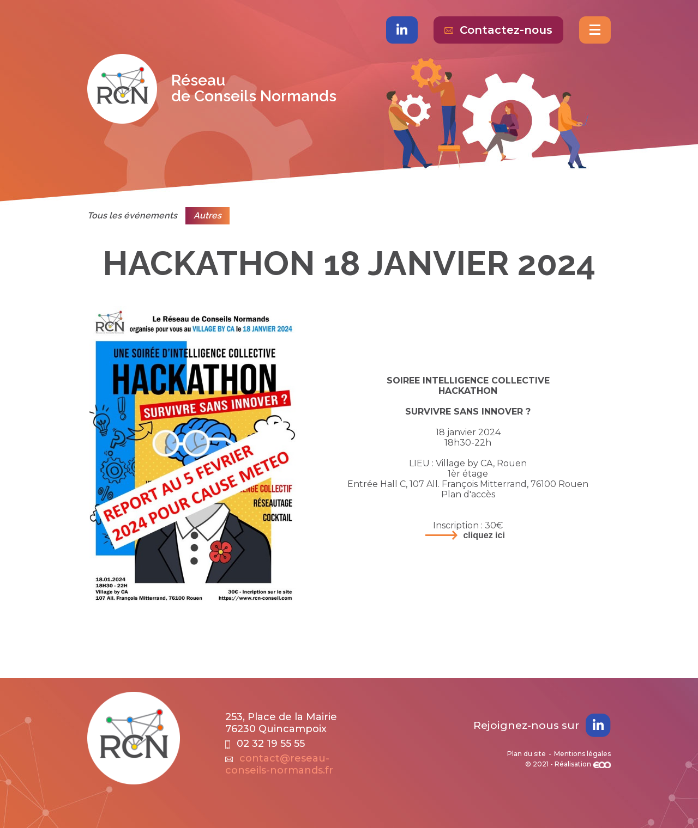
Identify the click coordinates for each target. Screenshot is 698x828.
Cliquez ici (483, 535)
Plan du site (526, 754)
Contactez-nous (498, 29)
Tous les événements (132, 215)
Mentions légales (582, 754)
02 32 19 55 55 (265, 744)
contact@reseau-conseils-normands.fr (279, 764)
